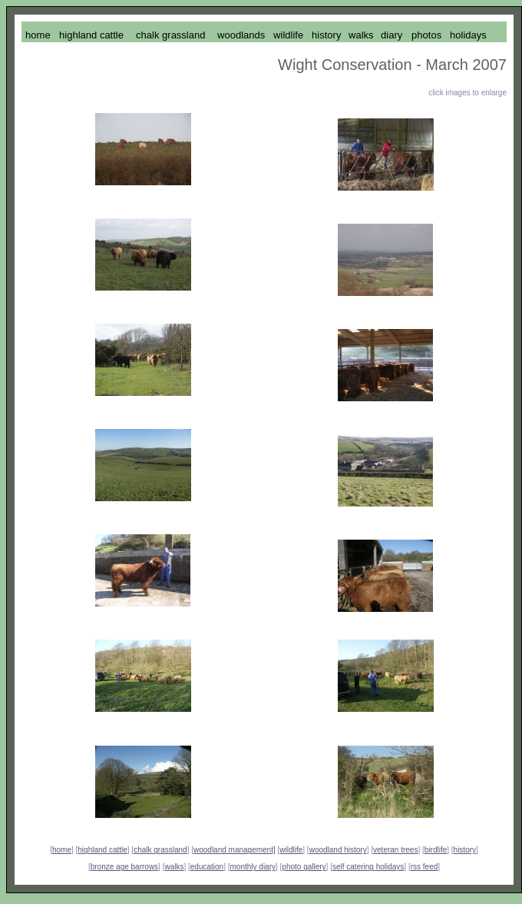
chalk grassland (160, 850)
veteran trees (395, 850)
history (465, 850)
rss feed (424, 866)
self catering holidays (368, 866)
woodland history (338, 850)
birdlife (436, 850)
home (61, 850)
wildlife (290, 850)
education (206, 866)
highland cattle (102, 850)
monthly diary (253, 866)
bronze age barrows (124, 866)
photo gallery (303, 866)
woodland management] (234, 850)
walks (173, 866)
